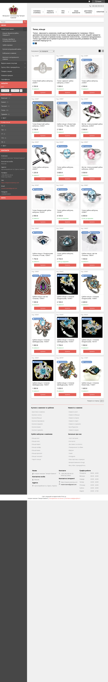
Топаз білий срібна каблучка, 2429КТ (42, 82)
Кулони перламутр (38, 421)
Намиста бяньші (74, 415)
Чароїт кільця (36, 459)
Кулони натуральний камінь (12, 49)
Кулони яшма (36, 427)
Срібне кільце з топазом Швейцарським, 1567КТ (65, 384)
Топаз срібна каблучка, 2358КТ (90, 211)
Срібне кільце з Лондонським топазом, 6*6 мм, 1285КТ (42, 254)
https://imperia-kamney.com (10, 183)
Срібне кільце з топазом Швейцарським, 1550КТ (40, 341)
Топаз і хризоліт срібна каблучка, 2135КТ (65, 82)
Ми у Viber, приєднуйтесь (77, 465)
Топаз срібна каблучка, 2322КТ (65, 168)
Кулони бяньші (37, 418)
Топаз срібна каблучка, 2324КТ (65, 211)
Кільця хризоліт (37, 453)
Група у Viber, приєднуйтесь (10, 67)
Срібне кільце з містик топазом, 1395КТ (40, 297)
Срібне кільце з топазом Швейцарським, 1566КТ (40, 384)
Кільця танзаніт (37, 456)
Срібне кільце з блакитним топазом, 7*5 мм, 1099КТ (66, 125)
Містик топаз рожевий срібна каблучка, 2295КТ (92, 168)
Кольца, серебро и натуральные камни (9, 40)
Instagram (72, 456)
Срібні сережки (7, 45)
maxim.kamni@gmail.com (9, 188)
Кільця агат (35, 438)
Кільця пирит (36, 444)
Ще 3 (4, 118)
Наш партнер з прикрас (77, 459)
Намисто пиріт (73, 421)
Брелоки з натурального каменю (11, 58)
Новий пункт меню (7, 29)
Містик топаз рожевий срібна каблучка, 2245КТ (92, 125)
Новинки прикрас (7, 75)
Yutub (70, 453)
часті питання (73, 438)
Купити (43, 92)
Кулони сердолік (37, 424)
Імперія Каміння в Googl (76, 462)
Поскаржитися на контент (56, 498)
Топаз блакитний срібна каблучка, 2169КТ (40, 125)
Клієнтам (100, 12)
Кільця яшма (36, 450)
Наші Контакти (76, 12)
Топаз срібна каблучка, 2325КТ (65, 254)
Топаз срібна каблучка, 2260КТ (40, 168)
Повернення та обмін (76, 447)
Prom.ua (63, 496)
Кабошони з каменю (9, 53)
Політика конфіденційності (72, 498)
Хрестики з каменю (38, 412)
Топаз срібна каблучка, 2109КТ (90, 82)
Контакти (72, 441)
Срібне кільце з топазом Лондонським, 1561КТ (90, 341)
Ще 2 (4, 145)
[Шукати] (25, 21)
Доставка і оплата (88, 12)
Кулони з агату (37, 415)
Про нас (63, 12)
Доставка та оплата (75, 444)
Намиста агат (73, 412)
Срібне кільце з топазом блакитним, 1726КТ (90, 384)
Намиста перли (74, 418)
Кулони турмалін (37, 430)
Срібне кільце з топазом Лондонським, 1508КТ (90, 297)
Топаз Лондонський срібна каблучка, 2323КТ (41, 211)
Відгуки (71, 450)
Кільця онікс (36, 441)
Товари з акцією (6, 71)
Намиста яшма (73, 430)
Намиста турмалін (75, 424)
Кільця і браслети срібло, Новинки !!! (11, 34)
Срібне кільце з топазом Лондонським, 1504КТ (65, 297)
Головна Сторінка (37, 12)
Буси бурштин (73, 427)
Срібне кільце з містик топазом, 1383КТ (89, 254)
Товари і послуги (50, 12)
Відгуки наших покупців (9, 63)
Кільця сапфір (36, 447)
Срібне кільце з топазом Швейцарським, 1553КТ (65, 341)
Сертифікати (5, 79)
